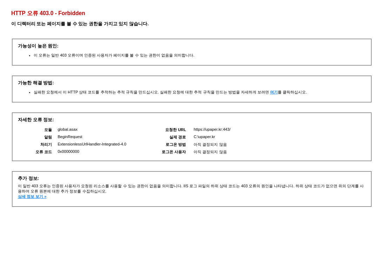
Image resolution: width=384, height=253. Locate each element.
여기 (274, 92)
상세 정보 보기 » (32, 196)
